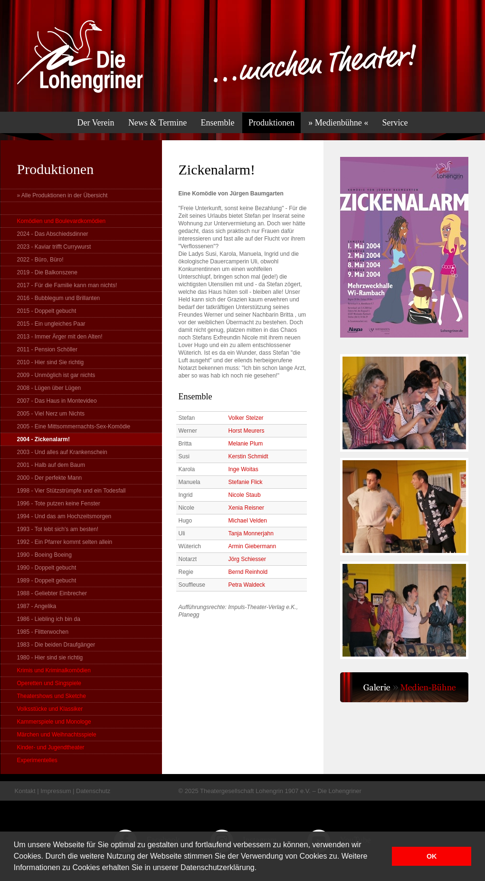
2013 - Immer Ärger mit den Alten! (60, 336)
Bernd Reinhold (248, 572)
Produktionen (271, 122)
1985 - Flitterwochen (43, 632)
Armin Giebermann (252, 546)
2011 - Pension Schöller (47, 349)
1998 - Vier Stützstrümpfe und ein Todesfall (71, 490)
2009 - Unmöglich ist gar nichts (56, 375)
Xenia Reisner (246, 507)
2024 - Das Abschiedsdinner (52, 234)
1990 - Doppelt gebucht (46, 567)
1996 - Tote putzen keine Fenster (58, 503)
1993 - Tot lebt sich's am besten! (58, 529)
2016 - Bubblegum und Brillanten (58, 298)
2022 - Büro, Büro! (40, 259)
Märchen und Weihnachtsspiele (56, 734)
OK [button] (432, 856)
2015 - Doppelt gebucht (46, 311)
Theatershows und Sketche (51, 696)
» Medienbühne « (338, 122)
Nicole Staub (244, 495)
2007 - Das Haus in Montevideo (57, 400)
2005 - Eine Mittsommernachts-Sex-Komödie (74, 426)
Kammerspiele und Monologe (54, 721)
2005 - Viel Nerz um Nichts (51, 413)
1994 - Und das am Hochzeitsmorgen (64, 516)
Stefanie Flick (245, 482)
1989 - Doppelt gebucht (46, 580)
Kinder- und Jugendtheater (51, 747)
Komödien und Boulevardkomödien (61, 221)
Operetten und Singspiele (49, 683)
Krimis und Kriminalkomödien (54, 670)
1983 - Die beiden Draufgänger (56, 644)
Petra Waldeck (247, 584)
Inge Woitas (243, 469)
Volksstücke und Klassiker (50, 709)
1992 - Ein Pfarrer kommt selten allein (65, 542)
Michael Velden (247, 520)
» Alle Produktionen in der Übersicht (62, 195)
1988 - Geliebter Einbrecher (52, 593)
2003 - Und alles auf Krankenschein (62, 452)
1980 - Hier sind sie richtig (50, 657)
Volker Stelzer (246, 418)
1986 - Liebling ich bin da (48, 619)
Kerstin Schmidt (248, 456)
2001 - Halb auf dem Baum (51, 465)
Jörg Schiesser (247, 559)
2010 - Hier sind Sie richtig (50, 362)
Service (395, 122)
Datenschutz (93, 790)
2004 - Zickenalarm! (43, 439)
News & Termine (157, 122)
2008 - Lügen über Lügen (49, 388)
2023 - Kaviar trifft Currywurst (54, 246)
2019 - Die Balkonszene (47, 272)
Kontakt (25, 790)
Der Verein (95, 122)
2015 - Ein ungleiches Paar (51, 323)
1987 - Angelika (37, 606)
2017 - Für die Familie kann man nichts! (67, 285)
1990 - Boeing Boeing (44, 555)
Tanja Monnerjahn (251, 533)
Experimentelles (37, 760)
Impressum (55, 790)
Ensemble (218, 122)
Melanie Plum (245, 443)
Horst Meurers (246, 430)
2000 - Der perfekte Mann (49, 477)
